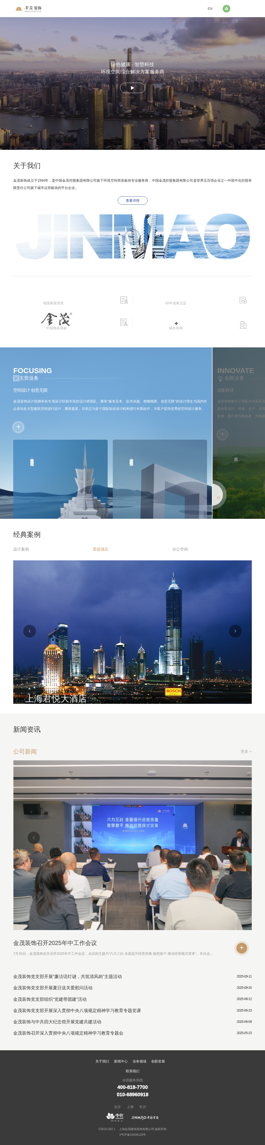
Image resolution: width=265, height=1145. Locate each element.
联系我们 (132, 1071)
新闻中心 (121, 1061)
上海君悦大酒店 (56, 698)
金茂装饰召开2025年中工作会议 (55, 943)
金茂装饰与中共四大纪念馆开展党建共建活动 (57, 1021)
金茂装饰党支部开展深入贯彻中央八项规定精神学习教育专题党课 (77, 1010)
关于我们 (102, 1061)
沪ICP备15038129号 (132, 1134)
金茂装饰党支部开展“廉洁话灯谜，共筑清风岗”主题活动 (67, 976)
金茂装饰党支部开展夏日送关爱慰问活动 (52, 987)
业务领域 (139, 1061)
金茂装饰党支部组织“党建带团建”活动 (50, 999)
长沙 (142, 1107)
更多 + (246, 751)
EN (210, 9)
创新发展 (158, 1061)
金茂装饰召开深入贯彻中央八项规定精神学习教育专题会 (68, 1033)
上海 (130, 1107)
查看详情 (132, 200)
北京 (117, 1107)
